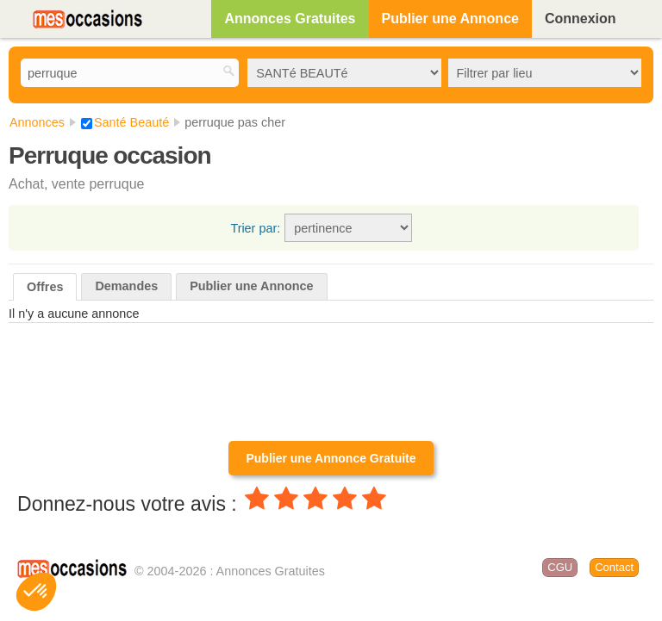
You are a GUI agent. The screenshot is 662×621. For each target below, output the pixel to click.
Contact (614, 567)
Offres (45, 287)
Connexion (580, 18)
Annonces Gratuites (289, 18)
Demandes (126, 286)
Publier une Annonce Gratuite (330, 458)
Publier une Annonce (450, 18)
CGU (559, 567)
